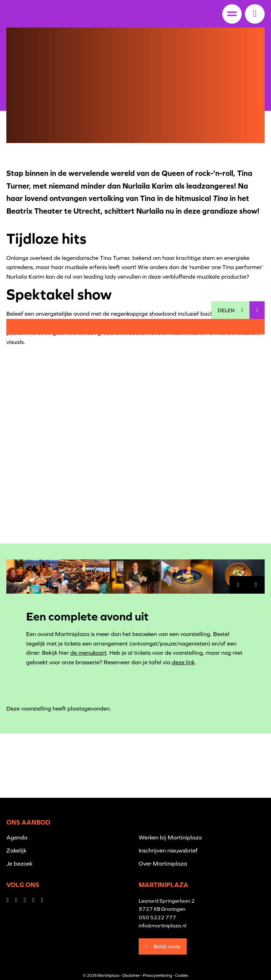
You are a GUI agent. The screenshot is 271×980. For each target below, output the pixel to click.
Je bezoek (19, 863)
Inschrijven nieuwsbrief (168, 850)
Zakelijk (16, 850)
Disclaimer (131, 975)
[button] (255, 14)
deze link (183, 662)
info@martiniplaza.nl (162, 925)
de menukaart (88, 652)
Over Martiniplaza (163, 863)
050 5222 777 (157, 917)
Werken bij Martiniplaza (170, 837)
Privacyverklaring (157, 975)
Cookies (181, 975)
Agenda (17, 837)
